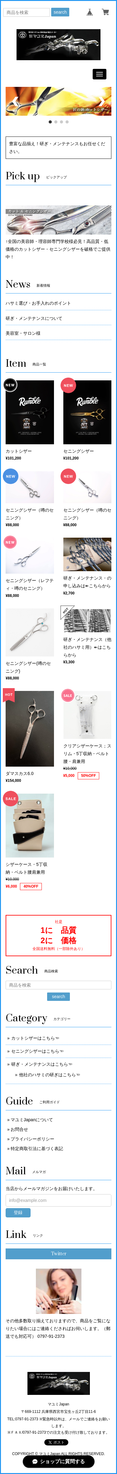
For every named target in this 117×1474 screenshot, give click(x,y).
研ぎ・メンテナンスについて (34, 318)
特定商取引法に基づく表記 (37, 1148)
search (60, 12)
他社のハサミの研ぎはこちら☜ (49, 1074)
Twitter (58, 1254)
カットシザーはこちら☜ (35, 1038)
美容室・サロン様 (23, 333)
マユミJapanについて (32, 1119)
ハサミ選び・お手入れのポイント (38, 303)
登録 (18, 1212)
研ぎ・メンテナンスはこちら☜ (41, 1064)
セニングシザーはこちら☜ (37, 1051)
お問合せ (19, 1129)
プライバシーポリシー (32, 1138)
